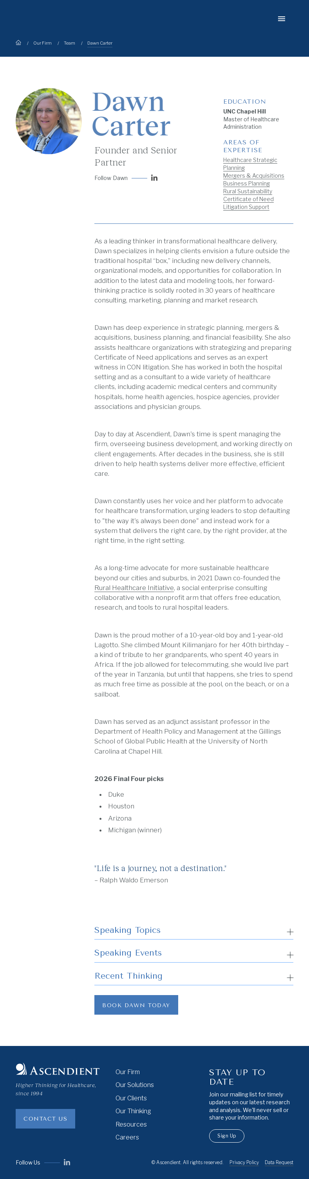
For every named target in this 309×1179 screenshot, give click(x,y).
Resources (131, 1124)
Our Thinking (133, 1111)
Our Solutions (135, 1085)
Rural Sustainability (247, 191)
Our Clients (131, 1098)
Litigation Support (246, 206)
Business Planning (246, 183)
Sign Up (226, 1136)
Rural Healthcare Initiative (134, 588)
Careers (127, 1137)
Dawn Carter (99, 43)
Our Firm (42, 43)
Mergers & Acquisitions (253, 175)
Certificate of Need (248, 199)
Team (69, 43)
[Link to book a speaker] (136, 1005)
